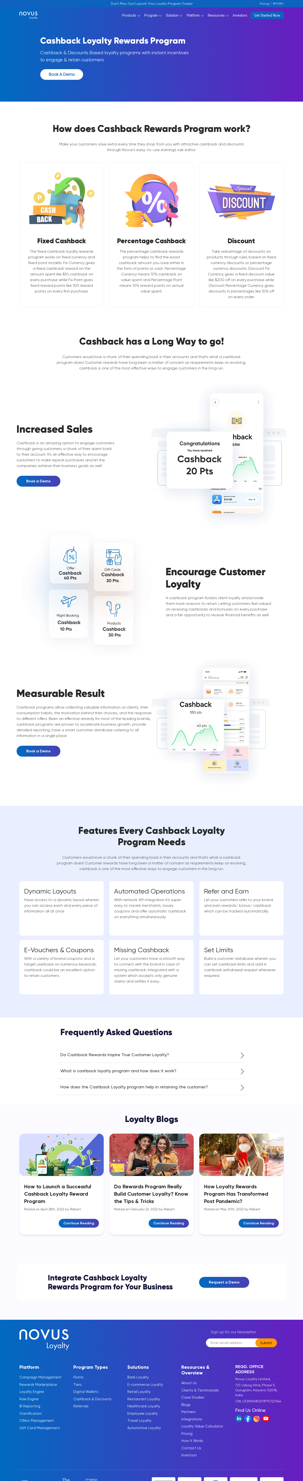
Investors (240, 17)
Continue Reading (78, 1229)
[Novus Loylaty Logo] (45, 17)
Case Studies (192, 1402)
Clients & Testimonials (200, 1395)
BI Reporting (29, 1411)
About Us (189, 1388)
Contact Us (191, 1453)
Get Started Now (267, 18)
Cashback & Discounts (92, 1404)
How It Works (192, 1446)
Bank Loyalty (138, 1382)
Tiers (77, 1389)
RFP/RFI (278, 3)
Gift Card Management (39, 1433)
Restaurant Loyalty (143, 1404)
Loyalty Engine (31, 1397)
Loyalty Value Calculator (202, 1431)
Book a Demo (62, 78)
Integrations (191, 1424)
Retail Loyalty (139, 1397)
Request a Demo (224, 1287)
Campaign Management (40, 1382)
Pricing (264, 3)
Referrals (81, 1411)
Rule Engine (29, 1404)
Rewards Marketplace (38, 1389)
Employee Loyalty (142, 1418)
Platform (193, 17)
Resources (216, 17)
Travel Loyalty (139, 1425)
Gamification (30, 1418)
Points (78, 1382)
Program (151, 17)
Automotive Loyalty (144, 1433)
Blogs (186, 1410)
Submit (266, 1348)
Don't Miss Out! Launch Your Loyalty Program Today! (151, 3)
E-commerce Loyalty (145, 1389)
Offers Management (36, 1425)
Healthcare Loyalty (143, 1411)
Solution (172, 17)
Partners (188, 1417)
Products (129, 17)
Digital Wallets (85, 1397)
